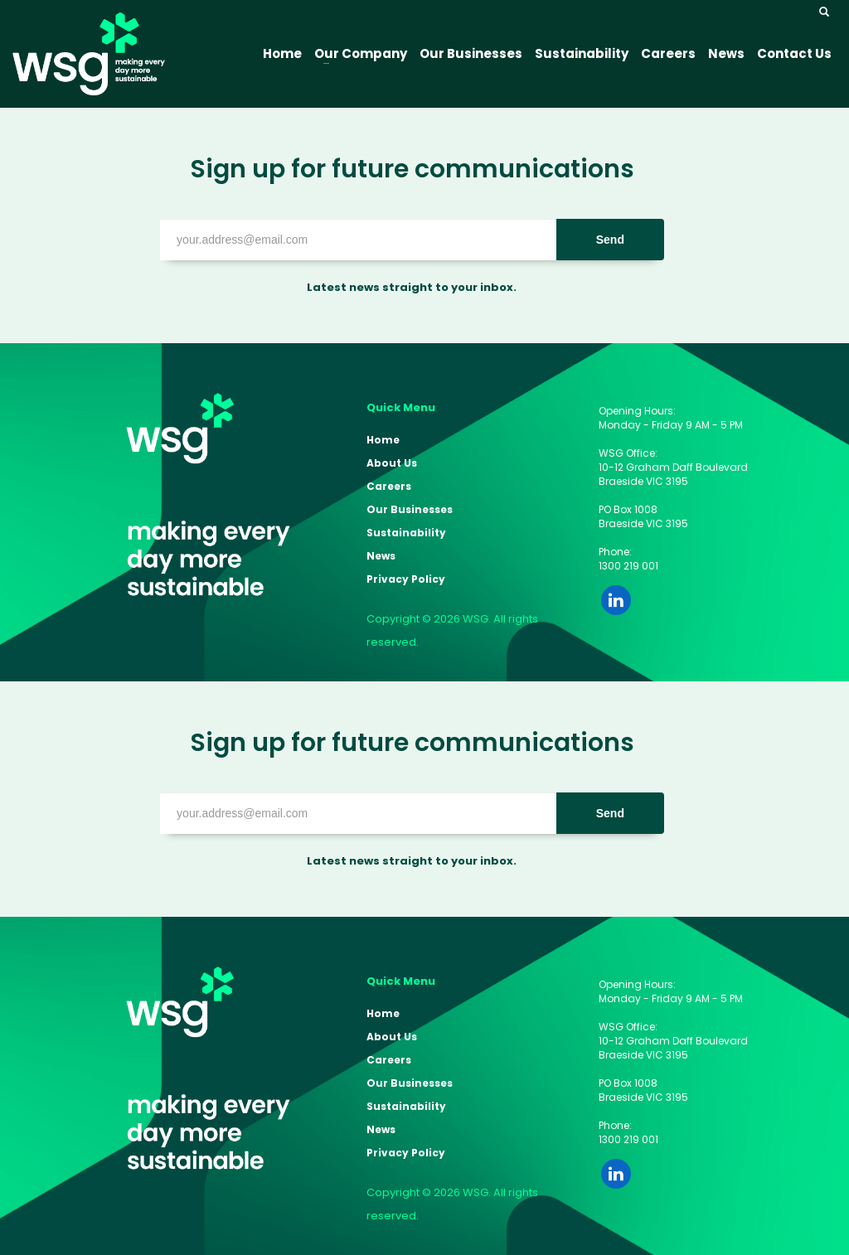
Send (610, 239)
